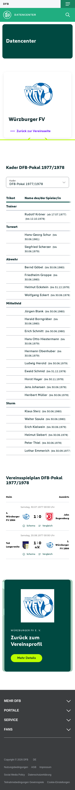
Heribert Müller (36, 395)
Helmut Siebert (36, 434)
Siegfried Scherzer (38, 246)
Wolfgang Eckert (37, 295)
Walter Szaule (34, 419)
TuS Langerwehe (13, 545)
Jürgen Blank (34, 311)
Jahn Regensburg (62, 517)
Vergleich (45, 526)
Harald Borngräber (38, 319)
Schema (29, 526)
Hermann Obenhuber (40, 351)
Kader (12, 180)
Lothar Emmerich (37, 450)
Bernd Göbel (34, 267)
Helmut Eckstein (36, 287)
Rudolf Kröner (35, 214)
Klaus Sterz (32, 411)
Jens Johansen (35, 387)
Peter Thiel (32, 442)
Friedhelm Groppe (38, 275)
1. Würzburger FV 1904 (13, 517)
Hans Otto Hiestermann (42, 339)
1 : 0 (37, 517)
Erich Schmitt (34, 331)
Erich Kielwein (35, 427)
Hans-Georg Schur (38, 234)
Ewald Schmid (35, 371)
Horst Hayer (33, 379)
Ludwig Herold (35, 363)
